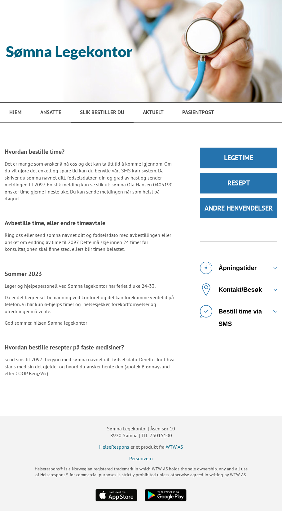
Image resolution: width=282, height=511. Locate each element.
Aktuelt (153, 112)
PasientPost (198, 112)
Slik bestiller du (102, 112)
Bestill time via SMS (231, 314)
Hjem (15, 112)
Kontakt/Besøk (231, 291)
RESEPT (238, 183)
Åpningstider (228, 269)
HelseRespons (114, 447)
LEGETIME (238, 158)
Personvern (141, 458)
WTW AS (174, 447)
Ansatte (50, 112)
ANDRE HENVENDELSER (239, 209)
